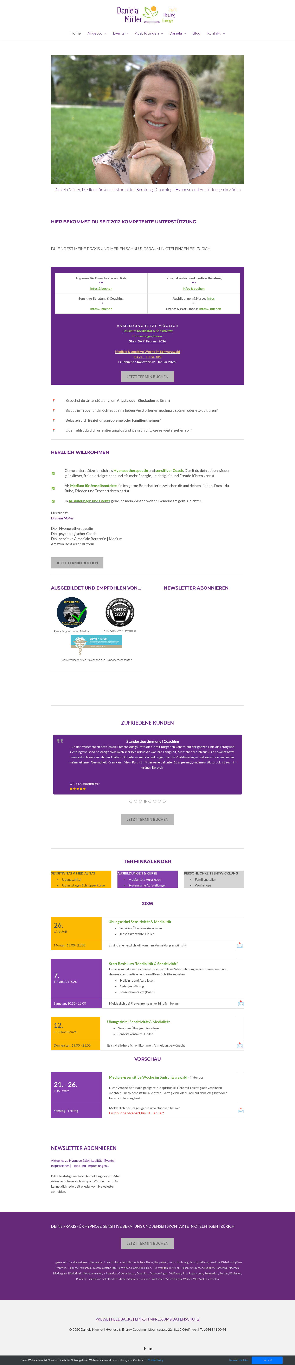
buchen (106, 309)
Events (119, 33)
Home (76, 33)
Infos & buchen (101, 288)
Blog (196, 33)
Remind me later (238, 1359)
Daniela (176, 33)
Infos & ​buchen (194, 288)
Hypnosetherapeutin (131, 470)
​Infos (211, 298)
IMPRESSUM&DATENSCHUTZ (174, 1319)
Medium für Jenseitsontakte (93, 485)
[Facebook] (145, 1348)
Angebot (95, 33)
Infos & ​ (95, 309)
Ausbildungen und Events (89, 501)
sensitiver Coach (169, 470)
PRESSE (101, 1319)
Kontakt (214, 33)
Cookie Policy (156, 1360)
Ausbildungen (147, 33)
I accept (266, 1359)
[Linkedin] (150, 1348)
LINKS (140, 1319)
